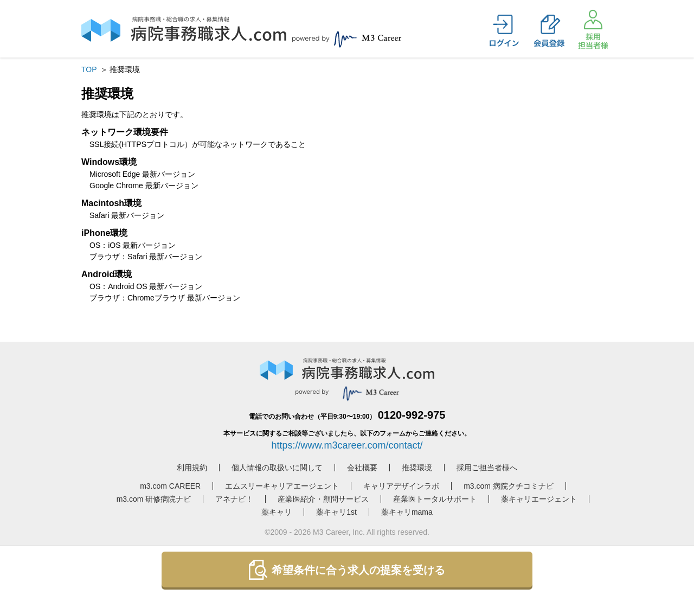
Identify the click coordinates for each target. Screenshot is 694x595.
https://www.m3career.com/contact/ (346, 445)
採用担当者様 (593, 29)
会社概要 (362, 467)
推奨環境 (417, 467)
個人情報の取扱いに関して (277, 467)
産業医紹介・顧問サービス (323, 499)
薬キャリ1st (336, 512)
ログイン (504, 31)
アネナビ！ (234, 499)
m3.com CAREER (170, 486)
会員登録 (548, 31)
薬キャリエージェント (539, 499)
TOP (89, 69)
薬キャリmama (407, 512)
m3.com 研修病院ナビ (154, 499)
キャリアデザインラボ (401, 486)
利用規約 (192, 467)
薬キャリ (276, 512)
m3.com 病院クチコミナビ (509, 486)
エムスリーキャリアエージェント (282, 486)
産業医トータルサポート (435, 499)
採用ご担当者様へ (487, 467)
